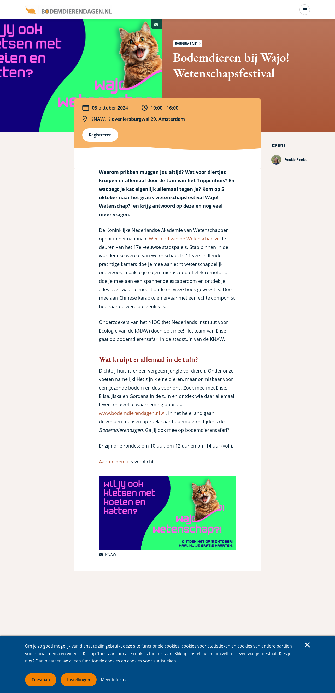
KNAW (110, 554)
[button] (167, 513)
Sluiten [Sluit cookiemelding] (307, 645)
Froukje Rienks (295, 159)
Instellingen (78, 680)
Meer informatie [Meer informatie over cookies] (117, 680)
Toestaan (41, 680)
